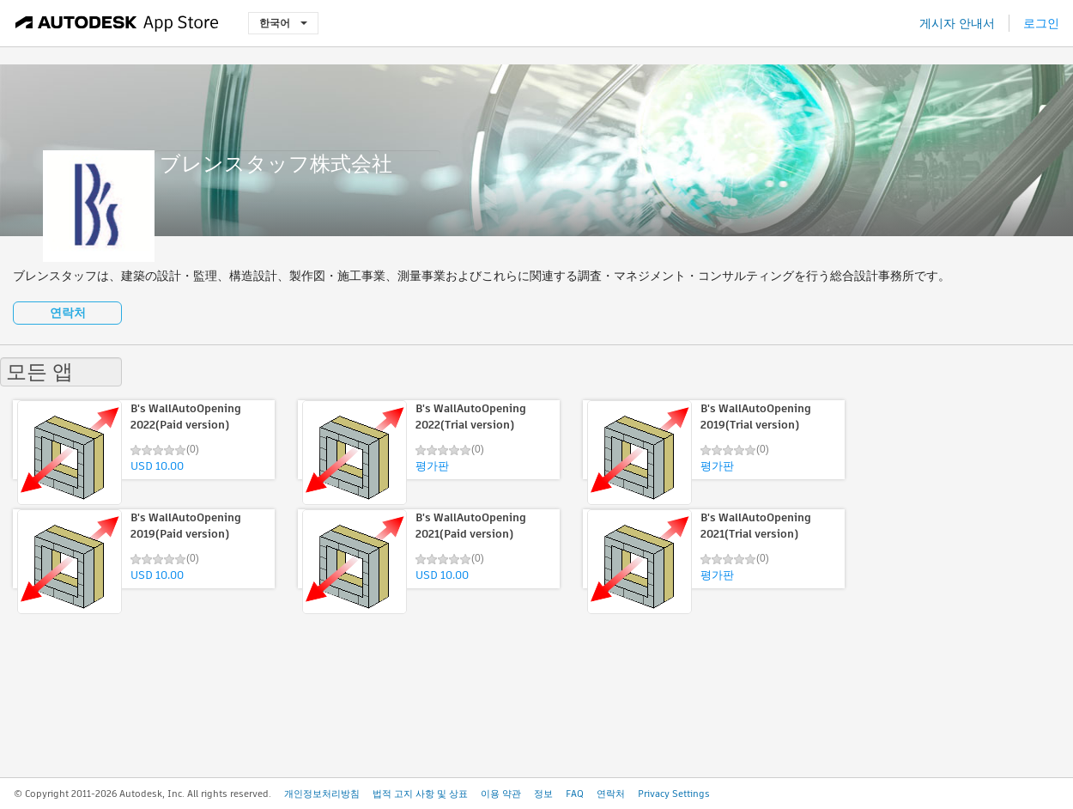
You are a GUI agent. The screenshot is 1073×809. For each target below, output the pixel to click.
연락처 (68, 312)
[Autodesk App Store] (117, 23)
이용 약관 (501, 793)
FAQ (575, 793)
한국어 (283, 22)
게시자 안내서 (957, 23)
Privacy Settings (674, 793)
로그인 (1041, 23)
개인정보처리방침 (322, 793)
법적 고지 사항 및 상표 (420, 793)
